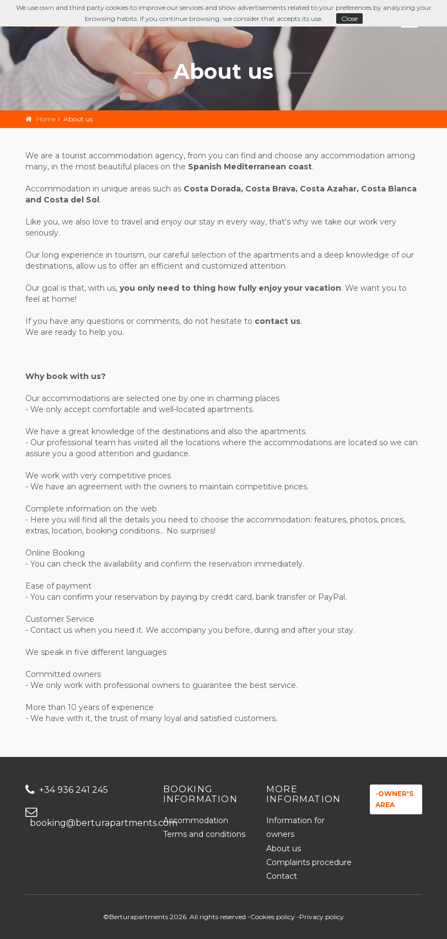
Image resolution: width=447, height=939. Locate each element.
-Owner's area (394, 799)
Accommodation (195, 820)
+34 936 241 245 (66, 790)
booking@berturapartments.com (86, 818)
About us (283, 848)
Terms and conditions (204, 834)
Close (349, 18)
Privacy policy (321, 917)
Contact (281, 876)
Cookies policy (272, 917)
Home (46, 119)
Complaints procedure (309, 862)
